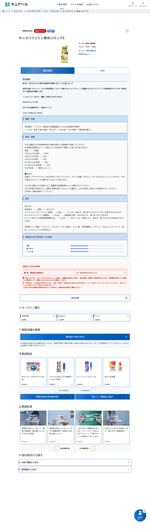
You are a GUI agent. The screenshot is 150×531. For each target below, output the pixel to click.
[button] (75, 119)
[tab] (48, 70)
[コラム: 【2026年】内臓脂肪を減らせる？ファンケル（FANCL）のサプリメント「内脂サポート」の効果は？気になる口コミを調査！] (88, 427)
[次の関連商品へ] (93, 390)
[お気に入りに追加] (127, 31)
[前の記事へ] (57, 448)
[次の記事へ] (93, 448)
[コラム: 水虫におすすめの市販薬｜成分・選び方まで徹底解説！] (116, 427)
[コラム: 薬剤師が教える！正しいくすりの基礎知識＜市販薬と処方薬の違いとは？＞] (61, 427)
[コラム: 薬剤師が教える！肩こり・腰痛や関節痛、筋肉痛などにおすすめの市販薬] (33, 427)
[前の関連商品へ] (57, 390)
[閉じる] (144, 511)
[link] (38, 317)
